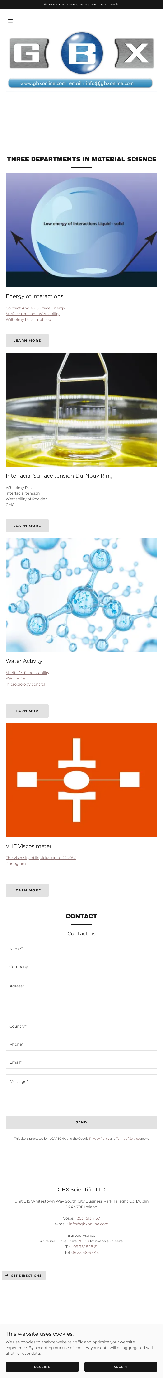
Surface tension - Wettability (33, 314)
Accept (121, 1367)
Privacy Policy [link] (99, 1138)
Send (81, 1122)
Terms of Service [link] (128, 1138)
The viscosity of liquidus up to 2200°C (41, 858)
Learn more (27, 340)
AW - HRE (15, 678)
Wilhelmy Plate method (28, 319)
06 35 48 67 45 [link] (85, 1252)
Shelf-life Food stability (27, 673)
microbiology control (25, 684)
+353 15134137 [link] (87, 1218)
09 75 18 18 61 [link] (85, 1247)
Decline (42, 1367)
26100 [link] (83, 1241)
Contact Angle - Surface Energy (36, 308)
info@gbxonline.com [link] (89, 1224)
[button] (10, 21)
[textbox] (81, 949)
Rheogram (16, 863)
